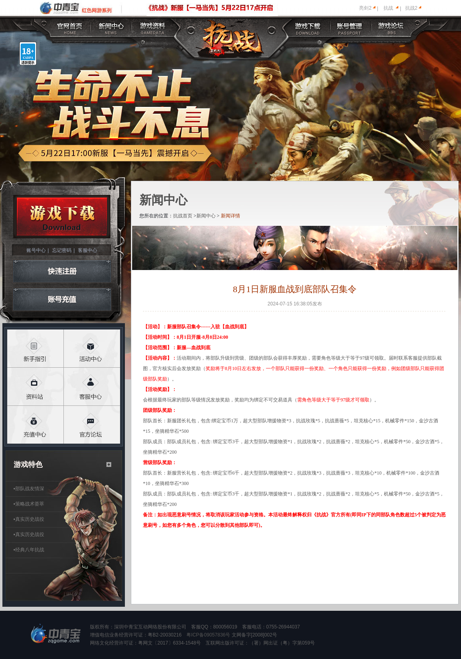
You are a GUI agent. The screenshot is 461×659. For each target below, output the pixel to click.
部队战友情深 (29, 488)
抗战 (388, 8)
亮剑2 (365, 8)
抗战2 (411, 8)
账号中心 (36, 250)
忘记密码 (61, 250)
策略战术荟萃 (29, 504)
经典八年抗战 (29, 550)
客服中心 (87, 250)
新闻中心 (206, 216)
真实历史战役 (29, 519)
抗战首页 (182, 216)
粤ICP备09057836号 (208, 635)
